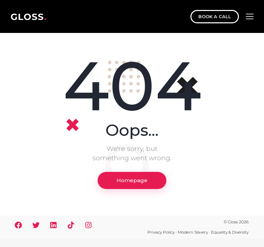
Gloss (233, 221)
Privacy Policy (161, 232)
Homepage (132, 180)
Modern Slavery (193, 232)
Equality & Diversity (230, 232)
